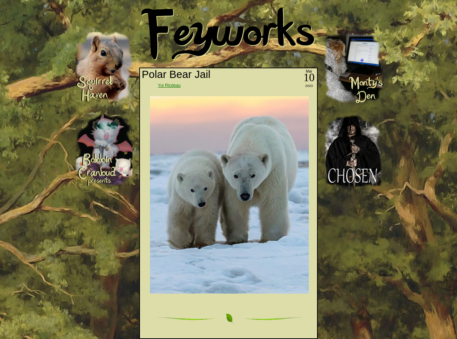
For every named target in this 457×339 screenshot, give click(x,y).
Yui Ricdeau (169, 85)
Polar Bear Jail (176, 74)
